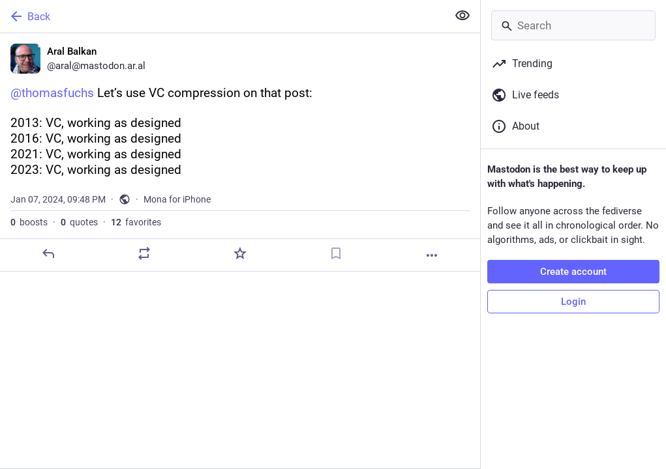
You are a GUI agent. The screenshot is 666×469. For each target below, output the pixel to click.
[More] (432, 255)
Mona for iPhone (177, 199)
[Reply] (48, 253)
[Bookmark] (336, 253)
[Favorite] (240, 253)
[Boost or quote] (144, 253)
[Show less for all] (462, 15)
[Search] (573, 25)
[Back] (222, 16)
